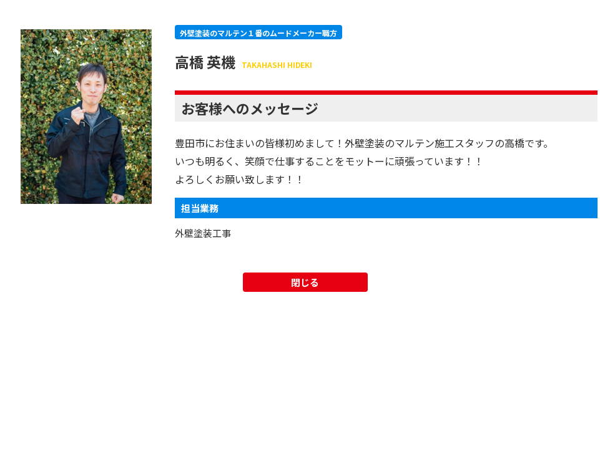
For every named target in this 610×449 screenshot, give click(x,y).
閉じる (305, 282)
